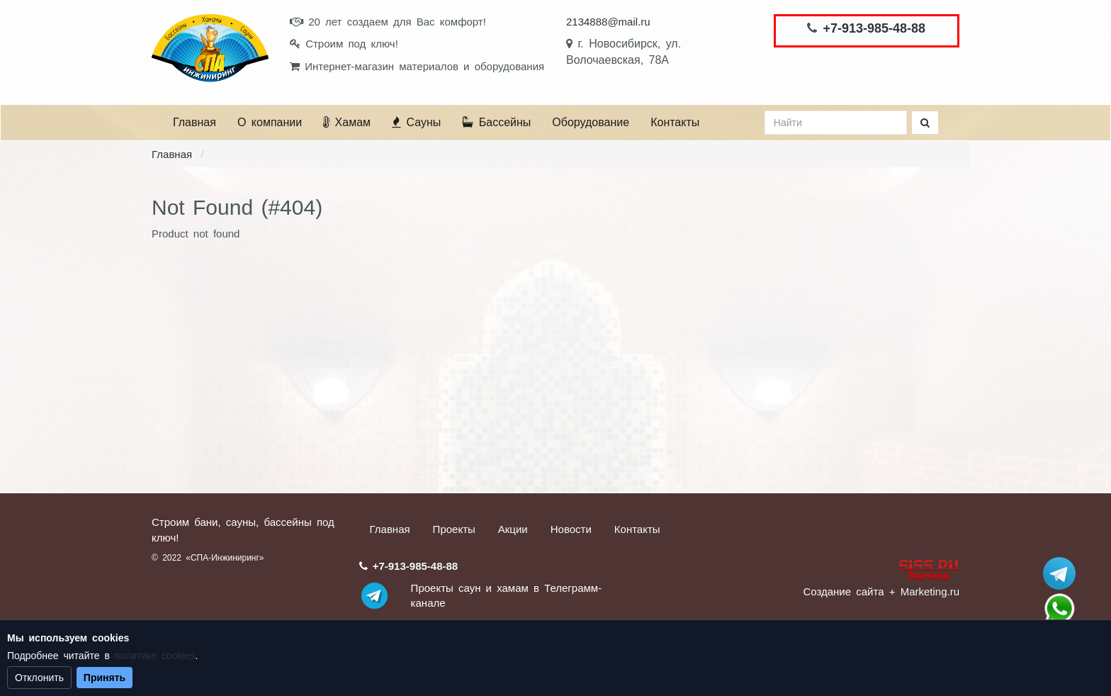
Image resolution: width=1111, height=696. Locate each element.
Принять (104, 677)
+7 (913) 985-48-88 (1059, 609)
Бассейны (496, 122)
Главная (194, 122)
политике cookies (155, 655)
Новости (571, 529)
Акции (513, 529)
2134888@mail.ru (608, 22)
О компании (269, 122)
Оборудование (590, 122)
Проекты (454, 529)
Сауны (416, 122)
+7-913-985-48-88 (874, 28)
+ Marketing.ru (924, 591)
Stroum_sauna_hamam (1059, 573)
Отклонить (39, 677)
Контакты (674, 122)
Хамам (347, 122)
